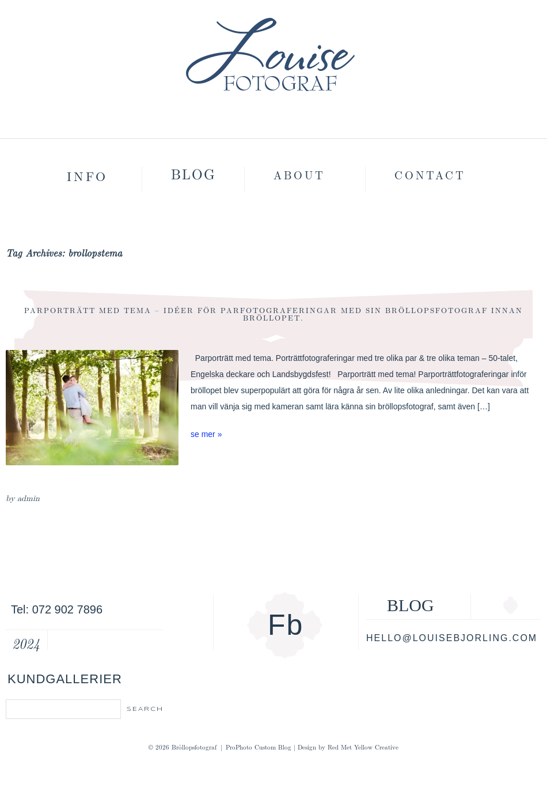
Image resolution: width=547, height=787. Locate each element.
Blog (193, 173)
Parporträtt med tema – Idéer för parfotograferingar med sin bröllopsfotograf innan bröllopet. (273, 313)
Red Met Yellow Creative (363, 747)
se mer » (206, 434)
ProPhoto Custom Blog (258, 747)
